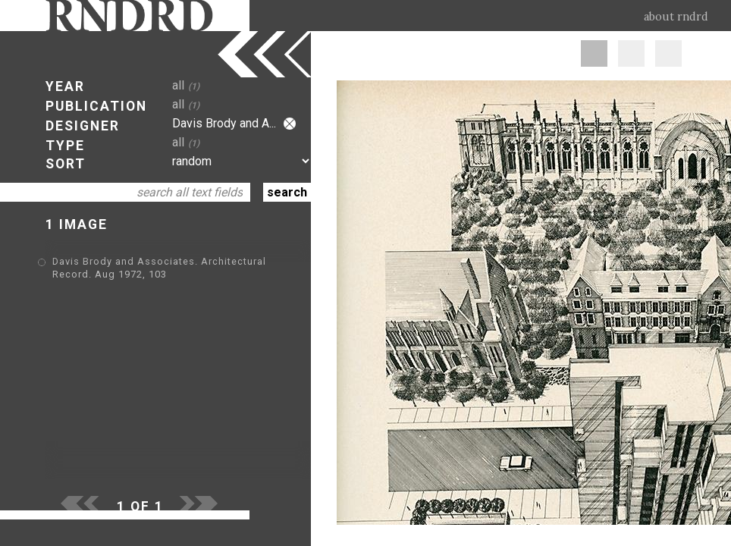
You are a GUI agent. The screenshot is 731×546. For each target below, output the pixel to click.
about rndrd (676, 17)
